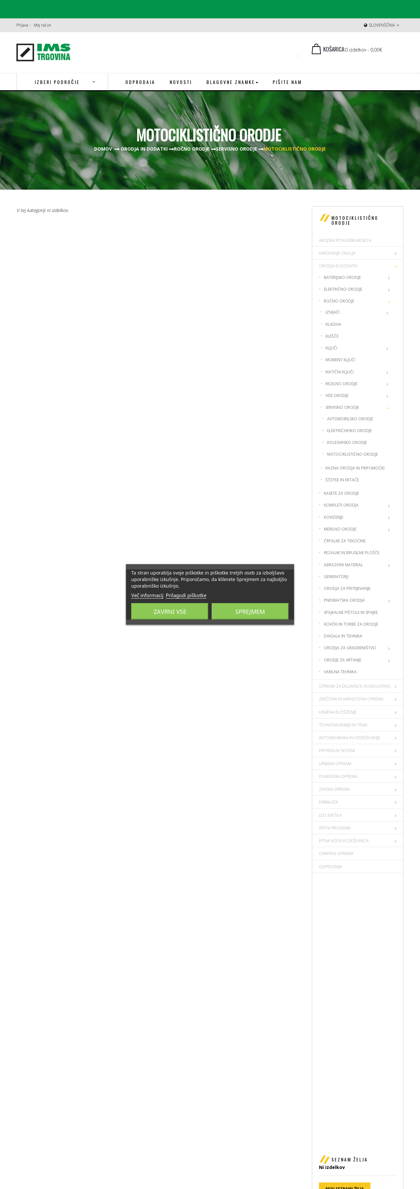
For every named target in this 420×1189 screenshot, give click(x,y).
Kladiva (333, 324)
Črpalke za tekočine (345, 541)
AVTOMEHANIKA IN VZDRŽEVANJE (349, 738)
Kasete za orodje (341, 493)
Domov (103, 149)
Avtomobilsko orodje (350, 419)
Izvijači (333, 312)
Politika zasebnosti (341, 1095)
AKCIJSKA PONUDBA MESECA (345, 240)
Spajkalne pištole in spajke (351, 612)
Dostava (330, 1077)
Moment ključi (340, 360)
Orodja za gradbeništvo (350, 648)
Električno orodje (343, 289)
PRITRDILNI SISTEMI (337, 750)
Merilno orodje (340, 529)
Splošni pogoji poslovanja (349, 1086)
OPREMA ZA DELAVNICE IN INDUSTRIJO (355, 686)
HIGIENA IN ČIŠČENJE (338, 712)
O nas (328, 1069)
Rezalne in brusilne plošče (351, 552)
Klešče (332, 336)
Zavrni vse (170, 611)
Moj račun (42, 25)
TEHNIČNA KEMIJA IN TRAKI (343, 725)
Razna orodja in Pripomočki (355, 468)
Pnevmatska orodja (344, 600)
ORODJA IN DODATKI (338, 266)
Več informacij (147, 595)
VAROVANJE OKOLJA (337, 253)
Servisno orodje (342, 407)
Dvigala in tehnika (343, 636)
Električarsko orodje (349, 430)
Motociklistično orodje (352, 454)
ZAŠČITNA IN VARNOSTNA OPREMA (351, 699)
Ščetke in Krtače (342, 480)
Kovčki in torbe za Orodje (351, 624)
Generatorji (336, 576)
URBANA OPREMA (335, 763)
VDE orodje (337, 395)
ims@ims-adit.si (244, 1103)
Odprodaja (330, 866)
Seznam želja (349, 897)
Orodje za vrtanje (342, 660)
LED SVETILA (330, 815)
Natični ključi (340, 372)
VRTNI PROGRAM (334, 828)
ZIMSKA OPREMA (334, 789)
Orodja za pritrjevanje (347, 588)
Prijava (22, 25)
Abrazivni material (343, 565)
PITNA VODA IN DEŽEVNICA (343, 841)
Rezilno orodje (341, 383)
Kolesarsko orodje (347, 442)
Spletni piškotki (338, 1103)
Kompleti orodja (341, 505)
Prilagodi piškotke (186, 595)
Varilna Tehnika (340, 672)
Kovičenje (333, 517)
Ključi (331, 348)
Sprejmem (250, 611)
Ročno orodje (339, 301)
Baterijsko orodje (342, 277)
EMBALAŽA (328, 802)
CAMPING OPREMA (336, 853)
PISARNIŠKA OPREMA (338, 776)
